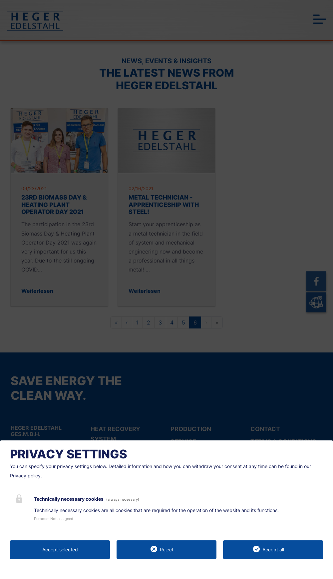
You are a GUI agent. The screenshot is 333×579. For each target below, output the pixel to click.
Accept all (273, 549)
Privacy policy (25, 475)
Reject (166, 549)
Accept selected (60, 549)
